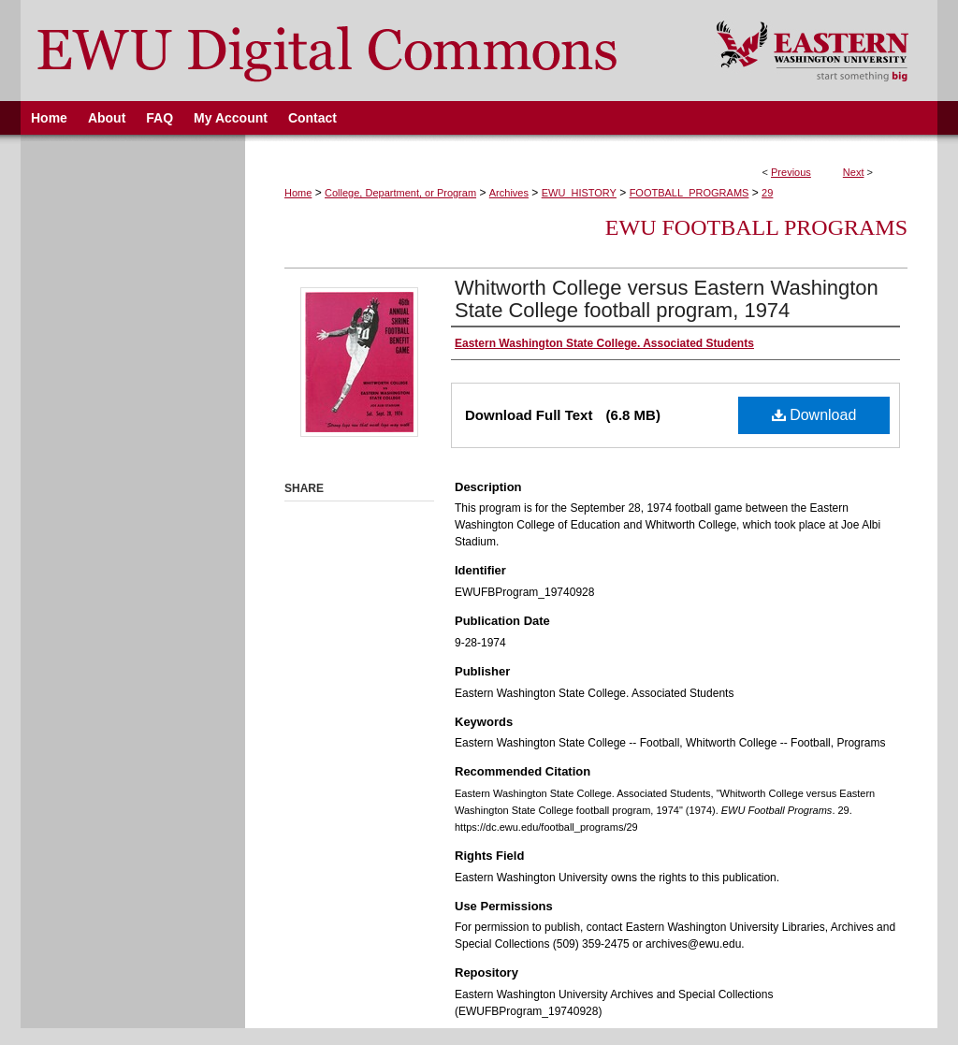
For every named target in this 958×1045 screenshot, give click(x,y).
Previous (791, 172)
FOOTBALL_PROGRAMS (689, 192)
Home (298, 192)
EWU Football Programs (756, 227)
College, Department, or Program (400, 192)
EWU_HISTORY (579, 192)
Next (853, 172)
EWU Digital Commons (356, 50)
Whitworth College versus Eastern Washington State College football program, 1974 (666, 299)
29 (767, 192)
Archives (509, 192)
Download (814, 415)
